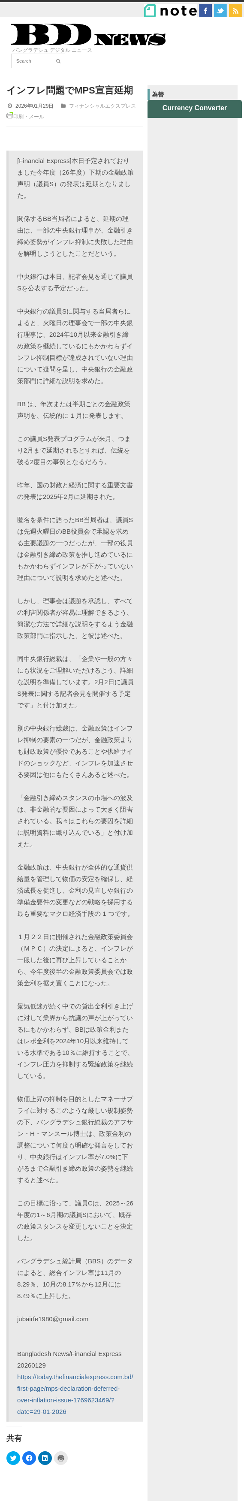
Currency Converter (195, 108)
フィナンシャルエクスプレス (102, 106)
